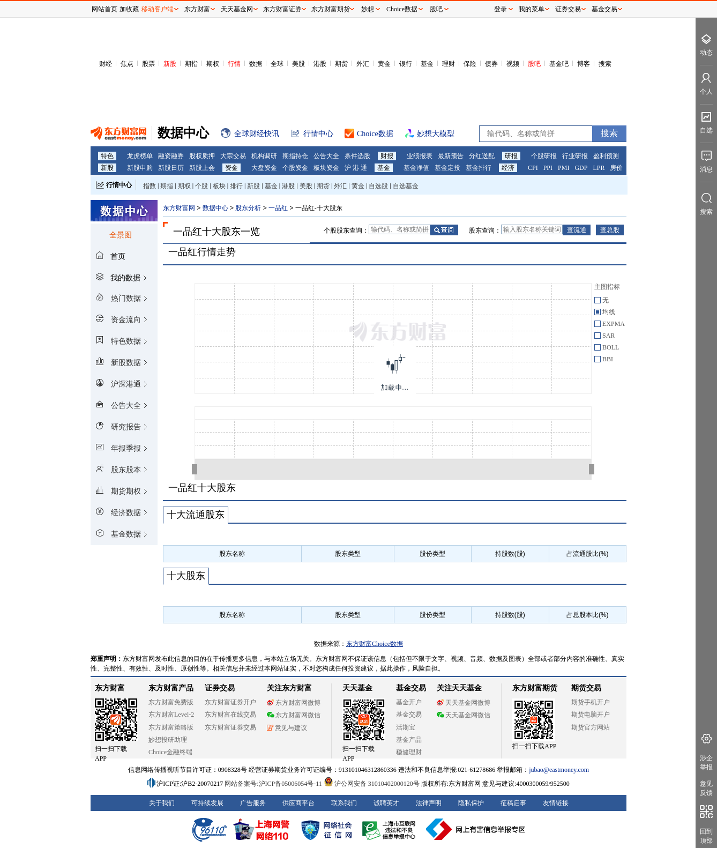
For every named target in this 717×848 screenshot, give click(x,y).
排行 (236, 186)
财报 (386, 156)
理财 (448, 64)
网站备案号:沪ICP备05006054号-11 (274, 783)
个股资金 (295, 168)
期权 (212, 64)
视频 (512, 64)
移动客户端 (157, 9)
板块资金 (326, 168)
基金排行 (478, 168)
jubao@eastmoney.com (559, 769)
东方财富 (110, 688)
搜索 (605, 64)
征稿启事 (513, 803)
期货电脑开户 (590, 714)
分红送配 (482, 156)
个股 (201, 186)
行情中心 (119, 185)
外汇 (362, 64)
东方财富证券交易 (230, 727)
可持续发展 (207, 803)
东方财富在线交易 (230, 714)
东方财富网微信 (293, 715)
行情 (234, 64)
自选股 (378, 186)
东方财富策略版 (170, 727)
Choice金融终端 (170, 752)
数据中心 (215, 208)
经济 (508, 168)
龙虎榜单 (140, 156)
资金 (231, 168)
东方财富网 (179, 208)
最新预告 (451, 156)
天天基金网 (237, 9)
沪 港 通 (356, 168)
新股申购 (140, 168)
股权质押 (202, 156)
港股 (319, 64)
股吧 (534, 64)
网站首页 (104, 9)
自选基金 (406, 186)
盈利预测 (606, 156)
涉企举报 (706, 762)
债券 (491, 64)
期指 (191, 64)
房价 (616, 168)
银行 (405, 64)
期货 (341, 64)
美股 (298, 64)
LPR (598, 168)
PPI (547, 168)
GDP (580, 168)
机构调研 (264, 156)
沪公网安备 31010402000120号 (372, 783)
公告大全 (326, 156)
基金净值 (416, 168)
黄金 (384, 64)
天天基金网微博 (463, 702)
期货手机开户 (590, 702)
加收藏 (129, 9)
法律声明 (429, 803)
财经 (105, 64)
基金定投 (447, 168)
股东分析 (248, 208)
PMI (563, 168)
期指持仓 (295, 156)
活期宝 (405, 727)
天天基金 (357, 688)
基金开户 (409, 702)
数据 (255, 64)
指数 (149, 186)
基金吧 (559, 64)
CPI (533, 168)
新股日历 (171, 168)
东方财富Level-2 (171, 714)
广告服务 (253, 803)
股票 (148, 64)
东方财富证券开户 (230, 702)
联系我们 (344, 803)
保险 (470, 64)
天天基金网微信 (463, 715)
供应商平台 (298, 803)
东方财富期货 (534, 688)
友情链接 (556, 803)
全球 (277, 64)
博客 (583, 64)
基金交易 (409, 714)
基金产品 (409, 739)
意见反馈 (706, 788)
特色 (107, 156)
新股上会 (202, 168)
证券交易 (568, 9)
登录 (500, 9)
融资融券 (171, 156)
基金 (427, 64)
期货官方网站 (590, 727)
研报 (511, 156)
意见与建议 (287, 728)
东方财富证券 (282, 9)
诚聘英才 (386, 803)
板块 (219, 186)
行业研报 (575, 156)
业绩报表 (419, 156)
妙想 (367, 9)
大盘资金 (264, 168)
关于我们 (162, 803)
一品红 (278, 208)
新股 (169, 64)
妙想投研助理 (167, 739)
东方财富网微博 (293, 702)
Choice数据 (401, 9)
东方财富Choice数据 (374, 644)
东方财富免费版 (170, 702)
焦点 (127, 64)
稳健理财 (409, 752)
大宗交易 (233, 156)
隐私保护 (471, 803)
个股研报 (544, 156)
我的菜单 (531, 9)
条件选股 (357, 156)
